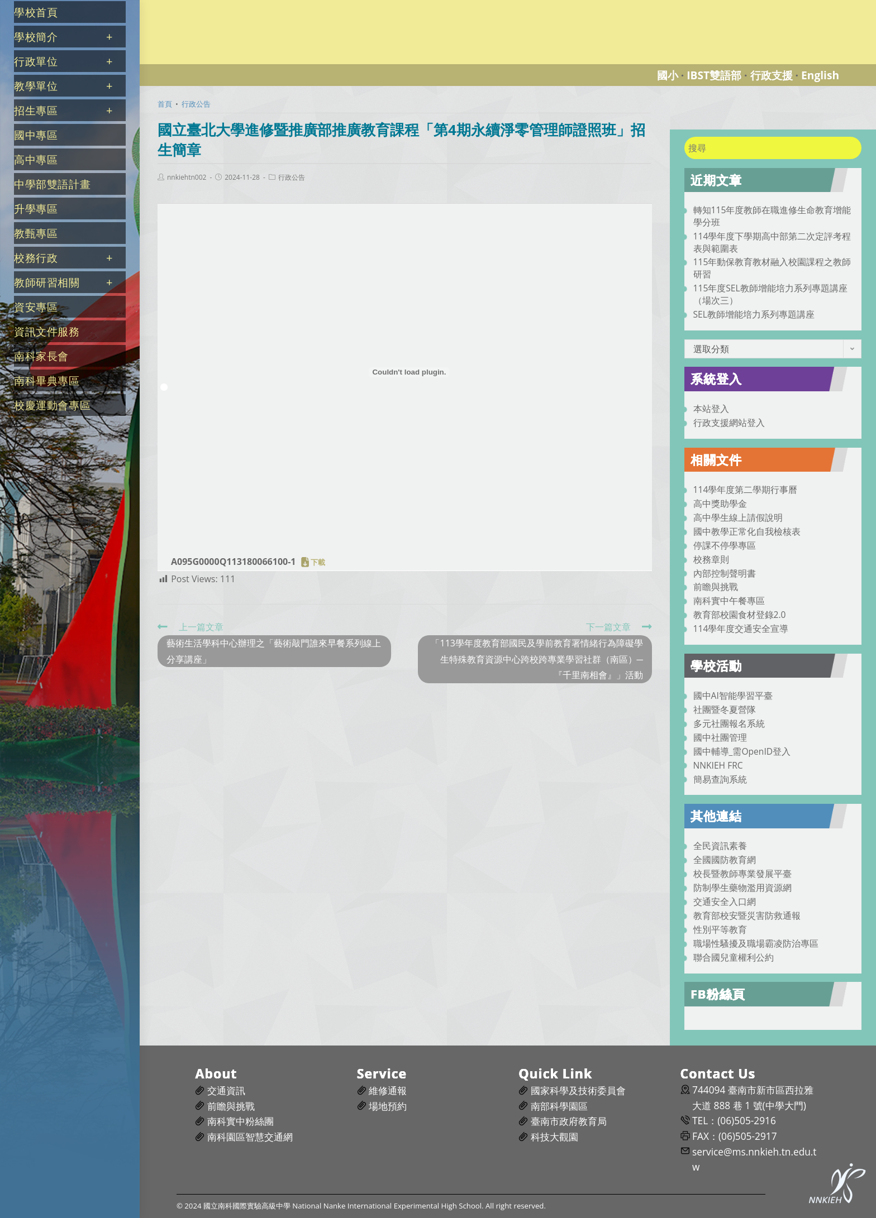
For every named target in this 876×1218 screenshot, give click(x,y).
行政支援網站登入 (729, 422)
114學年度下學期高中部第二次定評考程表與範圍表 (772, 242)
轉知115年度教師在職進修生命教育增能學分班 (772, 216)
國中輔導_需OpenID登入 (742, 751)
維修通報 (388, 1090)
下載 (318, 562)
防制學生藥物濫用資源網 (742, 887)
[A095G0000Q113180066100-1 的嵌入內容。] (409, 372)
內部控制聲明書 (724, 573)
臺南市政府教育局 (569, 1121)
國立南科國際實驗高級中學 (203, 6)
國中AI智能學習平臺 (733, 695)
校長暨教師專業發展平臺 (742, 873)
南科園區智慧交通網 (250, 1136)
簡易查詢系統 (720, 779)
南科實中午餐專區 (729, 600)
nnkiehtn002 (186, 177)
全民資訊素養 (720, 846)
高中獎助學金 (720, 503)
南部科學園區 (559, 1106)
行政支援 (771, 75)
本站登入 (711, 408)
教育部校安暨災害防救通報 (747, 915)
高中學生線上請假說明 (738, 517)
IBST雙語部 (714, 75)
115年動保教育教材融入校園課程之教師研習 (772, 268)
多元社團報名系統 (729, 723)
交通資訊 (226, 1090)
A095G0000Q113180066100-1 (233, 561)
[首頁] (165, 104)
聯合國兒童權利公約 (733, 957)
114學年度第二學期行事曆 (745, 489)
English (820, 75)
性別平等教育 (720, 929)
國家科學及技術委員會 (578, 1090)
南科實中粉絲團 (240, 1121)
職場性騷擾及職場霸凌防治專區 (755, 943)
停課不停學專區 (724, 545)
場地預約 (388, 1106)
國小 (667, 75)
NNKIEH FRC (718, 765)
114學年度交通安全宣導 (741, 628)
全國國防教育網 (724, 859)
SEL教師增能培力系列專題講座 (754, 314)
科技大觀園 (554, 1136)
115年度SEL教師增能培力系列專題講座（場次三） (770, 294)
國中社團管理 (720, 737)
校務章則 (711, 559)
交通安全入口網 (724, 901)
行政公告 (291, 177)
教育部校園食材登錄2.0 (739, 614)
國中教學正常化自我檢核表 (747, 531)
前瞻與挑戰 (715, 587)
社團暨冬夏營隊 (724, 709)
